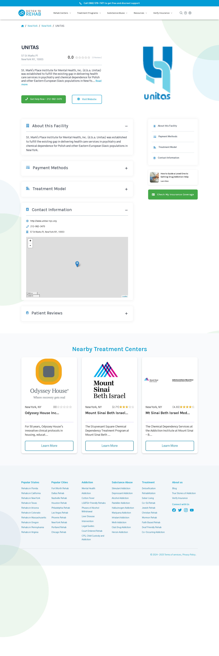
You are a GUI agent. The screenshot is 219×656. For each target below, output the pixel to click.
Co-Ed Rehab (148, 503)
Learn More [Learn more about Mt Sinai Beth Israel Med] (170, 445)
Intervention (88, 521)
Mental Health (88, 488)
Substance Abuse (122, 482)
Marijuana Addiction (121, 513)
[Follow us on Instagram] (186, 510)
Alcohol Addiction (120, 498)
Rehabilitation (148, 493)
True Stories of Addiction (184, 493)
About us (177, 482)
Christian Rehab (149, 513)
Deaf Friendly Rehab (152, 527)
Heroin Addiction (120, 532)
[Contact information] (173, 158)
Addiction (87, 482)
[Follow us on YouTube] (192, 510)
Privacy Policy (188, 555)
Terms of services (173, 555)
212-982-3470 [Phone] (37, 227)
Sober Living (148, 498)
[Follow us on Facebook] (174, 510)
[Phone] (43, 99)
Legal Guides (88, 526)
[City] (48, 26)
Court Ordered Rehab (92, 531)
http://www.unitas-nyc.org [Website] (43, 221)
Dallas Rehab (57, 493)
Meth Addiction (119, 523)
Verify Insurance (180, 498)
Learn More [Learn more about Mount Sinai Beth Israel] (110, 445)
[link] (173, 136)
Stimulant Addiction (121, 488)
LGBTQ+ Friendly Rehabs (94, 503)
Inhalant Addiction (120, 518)
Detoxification (149, 488)
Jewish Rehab (148, 508)
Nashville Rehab (59, 498)
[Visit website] (87, 99)
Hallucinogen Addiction (123, 508)
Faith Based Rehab (151, 523)
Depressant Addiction (122, 493)
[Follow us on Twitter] (180, 510)
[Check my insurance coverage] (173, 194)
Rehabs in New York (30, 498)
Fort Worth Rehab (60, 488)
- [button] (30, 245)
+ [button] (30, 241)
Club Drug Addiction (121, 527)
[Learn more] (173, 177)
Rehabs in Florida (29, 488)
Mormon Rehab (149, 518)
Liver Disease (88, 516)
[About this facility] (173, 126)
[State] (34, 26)
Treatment (148, 482)
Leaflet (124, 296)
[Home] (23, 26)
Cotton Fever (88, 498)
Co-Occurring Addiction (153, 532)
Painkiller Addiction (121, 503)
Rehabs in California (31, 493)
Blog (174, 488)
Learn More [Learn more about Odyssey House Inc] (49, 445)
